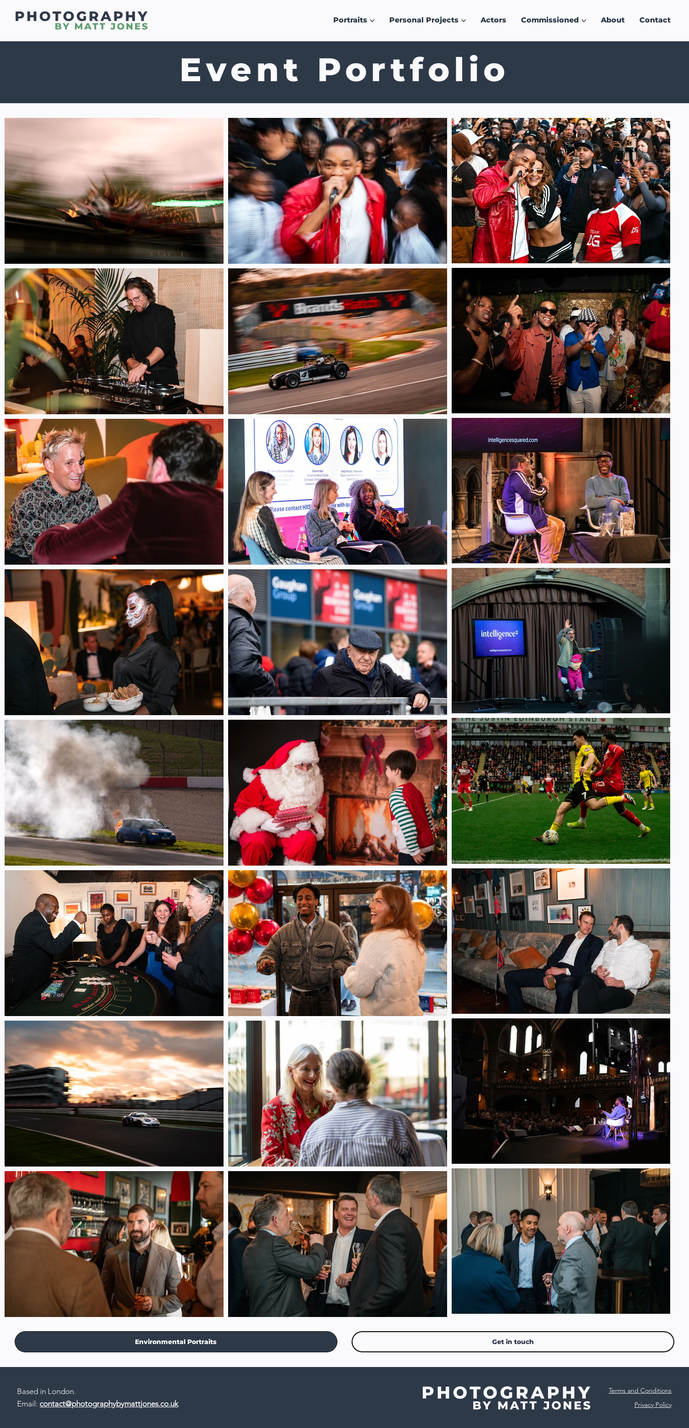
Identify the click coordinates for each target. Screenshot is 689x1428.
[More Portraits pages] (372, 20)
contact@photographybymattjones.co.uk (108, 1403)
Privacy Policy (653, 1404)
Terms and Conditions (640, 1390)
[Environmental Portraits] (176, 1341)
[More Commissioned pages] (584, 20)
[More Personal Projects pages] (463, 20)
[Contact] (513, 1341)
